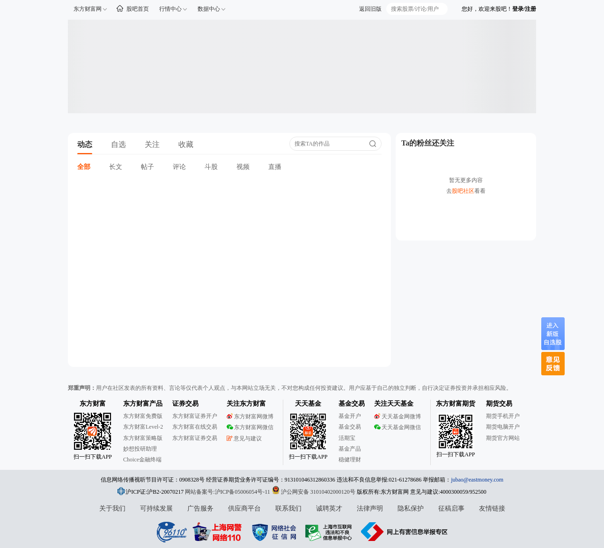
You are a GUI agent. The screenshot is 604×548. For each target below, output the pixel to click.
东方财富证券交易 (194, 438)
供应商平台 (244, 508)
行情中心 (170, 9)
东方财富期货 (455, 403)
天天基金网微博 (397, 416)
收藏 (185, 144)
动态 (84, 144)
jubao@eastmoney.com (477, 479)
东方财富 (93, 403)
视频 (243, 166)
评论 (179, 166)
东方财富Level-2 (143, 427)
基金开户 (350, 416)
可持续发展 (156, 508)
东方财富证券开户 (194, 416)
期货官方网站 (503, 438)
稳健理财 (350, 459)
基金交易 (350, 427)
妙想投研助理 (140, 449)
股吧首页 (137, 9)
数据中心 (209, 9)
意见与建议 (244, 438)
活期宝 (347, 438)
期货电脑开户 (503, 427)
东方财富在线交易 (194, 427)
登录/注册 (524, 9)
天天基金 (308, 403)
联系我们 (288, 508)
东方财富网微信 (250, 427)
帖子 (147, 166)
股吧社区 (463, 191)
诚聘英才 (329, 508)
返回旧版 (370, 9)
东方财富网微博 (250, 416)
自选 (118, 144)
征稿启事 (451, 508)
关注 (152, 144)
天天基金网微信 (397, 427)
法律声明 (370, 508)
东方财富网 (88, 9)
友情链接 (492, 508)
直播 (274, 166)
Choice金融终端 (142, 459)
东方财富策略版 (142, 438)
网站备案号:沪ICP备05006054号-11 (228, 492)
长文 (115, 166)
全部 (83, 166)
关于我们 (112, 508)
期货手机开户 (503, 416)
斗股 (211, 166)
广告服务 (200, 508)
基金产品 (350, 449)
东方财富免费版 (142, 416)
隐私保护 (411, 508)
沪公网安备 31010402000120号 (313, 492)
